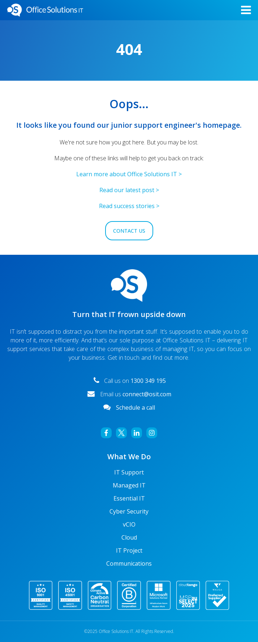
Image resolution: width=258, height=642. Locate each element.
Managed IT (129, 485)
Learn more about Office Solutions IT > (129, 174)
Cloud (129, 537)
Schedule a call (135, 407)
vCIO (129, 524)
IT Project (129, 550)
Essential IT (129, 498)
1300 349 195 (147, 381)
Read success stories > (129, 206)
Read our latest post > (129, 190)
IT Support (129, 472)
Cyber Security (129, 511)
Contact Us (129, 230)
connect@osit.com (146, 394)
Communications (129, 563)
